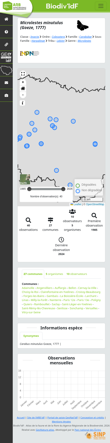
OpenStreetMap (95, 204)
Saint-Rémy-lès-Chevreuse (38, 308)
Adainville (28, 288)
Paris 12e (69, 300)
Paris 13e (83, 300)
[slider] (63, 189)
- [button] (23, 95)
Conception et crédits (92, 417)
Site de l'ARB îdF (36, 417)
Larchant (91, 296)
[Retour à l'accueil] (6, 19)
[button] (23, 74)
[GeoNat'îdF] (6, 57)
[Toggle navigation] (101, 6)
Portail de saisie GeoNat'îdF (62, 417)
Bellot (72, 288)
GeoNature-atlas (45, 429)
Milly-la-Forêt (39, 300)
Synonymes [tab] (31, 336)
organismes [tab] (54, 274)
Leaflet (76, 204)
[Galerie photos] (6, 95)
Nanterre (55, 300)
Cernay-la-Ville (87, 288)
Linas (25, 300)
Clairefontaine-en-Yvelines (57, 292)
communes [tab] (33, 274)
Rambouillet (41, 304)
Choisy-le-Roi (30, 292)
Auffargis (60, 288)
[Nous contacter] (6, 82)
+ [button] (23, 82)
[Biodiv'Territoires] (6, 70)
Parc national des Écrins (88, 429)
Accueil (21, 417)
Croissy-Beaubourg (88, 292)
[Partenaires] (6, 44)
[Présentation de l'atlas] (6, 31)
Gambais (52, 296)
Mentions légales (61, 421)
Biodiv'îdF (62, 6)
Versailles (92, 308)
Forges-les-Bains (33, 296)
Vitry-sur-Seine (31, 312)
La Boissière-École (71, 296)
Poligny (96, 300)
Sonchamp (76, 308)
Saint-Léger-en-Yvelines (77, 304)
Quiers (27, 304)
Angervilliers (44, 288)
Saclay (56, 304)
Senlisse (62, 308)
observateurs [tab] (76, 274)
